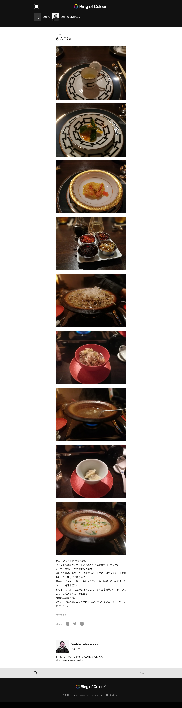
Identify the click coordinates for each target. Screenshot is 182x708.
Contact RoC (112, 695)
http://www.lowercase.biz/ (72, 660)
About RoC (97, 695)
